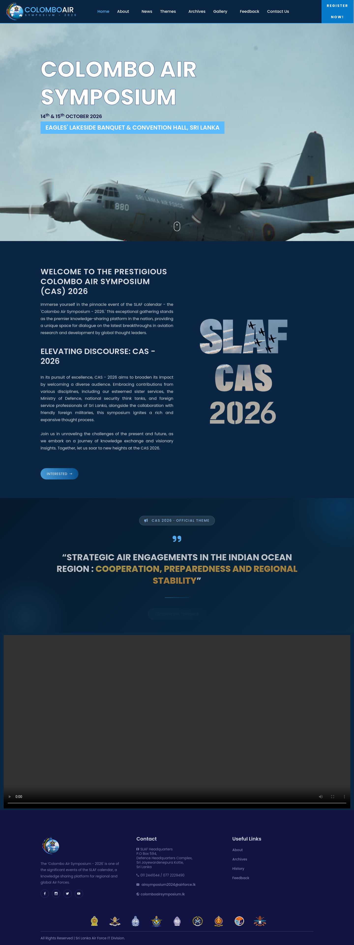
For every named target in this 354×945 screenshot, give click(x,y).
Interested (59, 472)
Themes (168, 11)
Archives (197, 11)
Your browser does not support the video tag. (177, 721)
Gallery (220, 11)
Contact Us (278, 11)
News (147, 11)
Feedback (249, 11)
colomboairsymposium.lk (163, 893)
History (238, 867)
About (123, 11)
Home (103, 11)
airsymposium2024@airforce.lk (169, 883)
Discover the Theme (177, 607)
